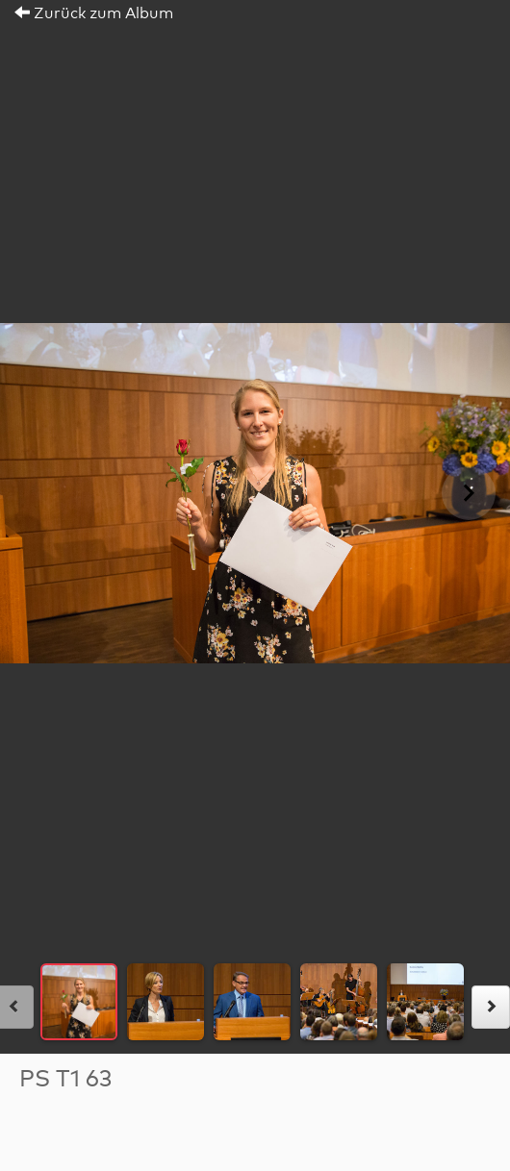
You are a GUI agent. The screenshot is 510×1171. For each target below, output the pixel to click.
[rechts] (491, 1007)
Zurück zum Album (93, 13)
